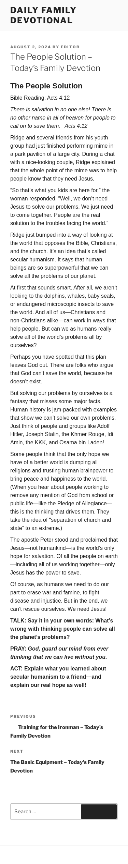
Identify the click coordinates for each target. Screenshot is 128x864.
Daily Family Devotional (43, 15)
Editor (70, 47)
